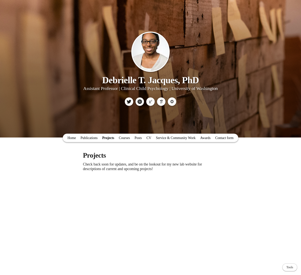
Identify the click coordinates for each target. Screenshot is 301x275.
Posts (138, 138)
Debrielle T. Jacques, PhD (150, 80)
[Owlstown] (172, 101)
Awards (205, 138)
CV (148, 138)
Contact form (224, 138)
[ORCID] (140, 101)
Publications (89, 138)
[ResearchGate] (150, 101)
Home (71, 138)
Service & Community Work (176, 138)
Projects (108, 138)
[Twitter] (129, 101)
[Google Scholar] (161, 101)
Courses (124, 138)
